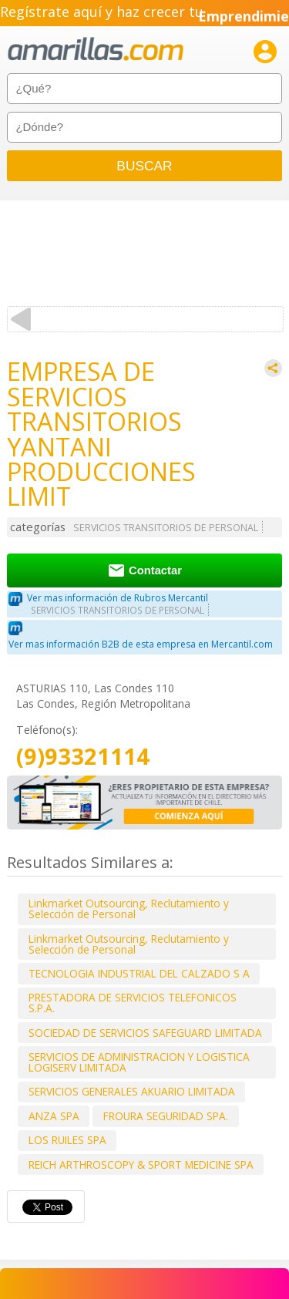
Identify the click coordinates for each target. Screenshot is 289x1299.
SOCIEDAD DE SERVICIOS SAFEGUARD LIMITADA (145, 1032)
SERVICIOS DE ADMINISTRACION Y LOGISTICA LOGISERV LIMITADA (139, 1062)
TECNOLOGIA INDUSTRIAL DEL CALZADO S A (139, 973)
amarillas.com (95, 49)
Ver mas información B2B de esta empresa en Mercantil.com (140, 644)
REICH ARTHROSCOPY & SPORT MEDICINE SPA (141, 1164)
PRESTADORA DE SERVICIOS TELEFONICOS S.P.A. (133, 1002)
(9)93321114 (83, 756)
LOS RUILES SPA (67, 1139)
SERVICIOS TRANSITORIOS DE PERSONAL (165, 527)
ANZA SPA (54, 1116)
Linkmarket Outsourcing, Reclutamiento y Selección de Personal (129, 908)
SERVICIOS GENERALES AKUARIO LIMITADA (132, 1091)
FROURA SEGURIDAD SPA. (165, 1116)
